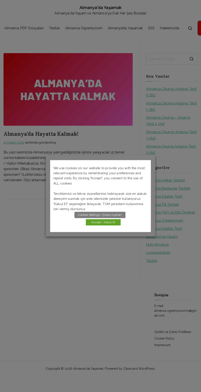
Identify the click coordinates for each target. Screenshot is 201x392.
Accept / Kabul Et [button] (103, 222)
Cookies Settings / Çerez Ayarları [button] (100, 214)
